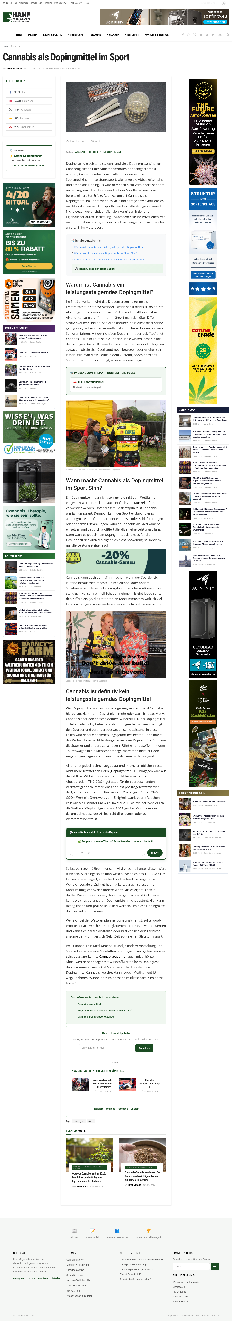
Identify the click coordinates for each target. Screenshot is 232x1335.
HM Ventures (179, 1291)
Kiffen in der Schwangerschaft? (135, 1279)
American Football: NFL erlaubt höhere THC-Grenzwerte (102, 1083)
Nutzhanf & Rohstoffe (78, 1280)
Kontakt (206, 1315)
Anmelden (144, 1048)
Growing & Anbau (75, 1270)
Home (5, 46)
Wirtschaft (132, 34)
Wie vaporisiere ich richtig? (133, 1264)
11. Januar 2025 (103, 1091)
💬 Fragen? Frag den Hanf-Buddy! (95, 268)
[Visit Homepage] (23, 17)
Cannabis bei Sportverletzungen (96, 1016)
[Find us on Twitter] (194, 35)
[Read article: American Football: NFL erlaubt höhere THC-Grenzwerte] (80, 1084)
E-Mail (117, 151)
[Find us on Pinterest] (207, 35)
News (19, 34)
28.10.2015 (38, 68)
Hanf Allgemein (21, 3)
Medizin (32, 34)
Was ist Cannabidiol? (130, 1274)
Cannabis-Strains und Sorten (141, 1167)
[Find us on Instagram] (188, 35)
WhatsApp (80, 151)
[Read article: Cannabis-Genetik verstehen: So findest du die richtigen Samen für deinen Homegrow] (142, 1155)
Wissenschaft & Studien (79, 1295)
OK (214, 1266)
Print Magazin (76, 3)
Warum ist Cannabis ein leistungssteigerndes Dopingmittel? (108, 247)
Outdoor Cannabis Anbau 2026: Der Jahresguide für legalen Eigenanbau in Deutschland (89, 1177)
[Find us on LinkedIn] (213, 35)
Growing (96, 34)
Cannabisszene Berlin (90, 1004)
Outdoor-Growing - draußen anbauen (88, 1168)
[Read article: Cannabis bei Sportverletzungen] (127, 1084)
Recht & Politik (52, 34)
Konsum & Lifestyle (157, 34)
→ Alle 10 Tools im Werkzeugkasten (27, 166)
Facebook (93, 151)
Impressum (173, 1315)
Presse (215, 1315)
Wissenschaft (76, 34)
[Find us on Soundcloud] (220, 35)
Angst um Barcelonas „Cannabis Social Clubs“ (104, 1010)
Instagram (98, 1108)
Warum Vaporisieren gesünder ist (137, 1269)
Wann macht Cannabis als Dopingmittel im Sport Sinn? (106, 253)
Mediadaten (179, 1287)
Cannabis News (75, 1259)
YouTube (110, 1108)
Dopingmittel (120, 771)
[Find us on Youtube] (201, 35)
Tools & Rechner (181, 1301)
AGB (198, 1315)
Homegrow (79, 1121)
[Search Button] (228, 34)
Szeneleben (16, 46)
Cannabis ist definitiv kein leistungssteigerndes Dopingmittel (109, 259)
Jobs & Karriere (180, 1296)
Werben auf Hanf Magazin (186, 1282)
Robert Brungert (17, 68)
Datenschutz (187, 1315)
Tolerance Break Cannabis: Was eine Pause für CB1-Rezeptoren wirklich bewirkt (143, 1259)
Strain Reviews (61, 3)
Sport (91, 1121)
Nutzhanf (113, 34)
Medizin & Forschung (78, 1264)
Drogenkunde (36, 3)
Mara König (82, 1186)
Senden (155, 852)
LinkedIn (107, 151)
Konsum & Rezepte (76, 1285)
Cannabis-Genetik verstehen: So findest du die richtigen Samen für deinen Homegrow (142, 1176)
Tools (86, 3)
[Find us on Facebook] (183, 35)
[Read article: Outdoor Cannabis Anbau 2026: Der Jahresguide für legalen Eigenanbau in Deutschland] (90, 1155)
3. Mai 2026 (96, 1186)
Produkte (48, 3)
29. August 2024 (150, 1091)
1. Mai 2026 (149, 1185)
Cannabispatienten (113, 956)
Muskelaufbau (144, 502)
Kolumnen (7, 3)
